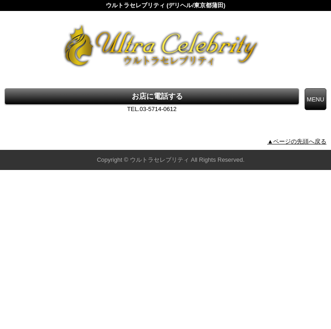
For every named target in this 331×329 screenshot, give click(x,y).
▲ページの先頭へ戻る (296, 141)
